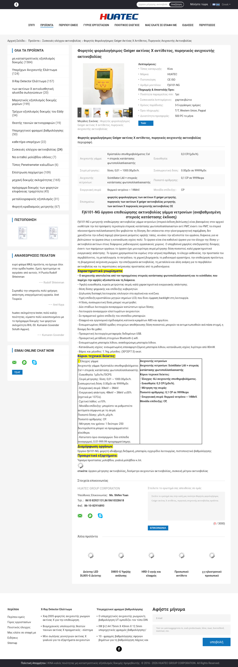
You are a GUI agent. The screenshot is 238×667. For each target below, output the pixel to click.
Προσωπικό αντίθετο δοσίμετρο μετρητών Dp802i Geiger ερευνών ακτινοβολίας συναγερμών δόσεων (181, 573)
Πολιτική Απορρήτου (33, 663)
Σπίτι (31, 25)
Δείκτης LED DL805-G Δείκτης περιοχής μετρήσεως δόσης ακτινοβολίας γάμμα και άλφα (90, 573)
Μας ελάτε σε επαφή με (161, 25)
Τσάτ (143, 123)
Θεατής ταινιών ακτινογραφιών (33, 123)
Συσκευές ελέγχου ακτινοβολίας (61, 40)
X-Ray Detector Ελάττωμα (29, 81)
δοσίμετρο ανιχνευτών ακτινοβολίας (149, 471)
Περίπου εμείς (68, 25)
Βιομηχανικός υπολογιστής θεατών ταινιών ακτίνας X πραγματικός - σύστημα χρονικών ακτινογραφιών (68, 629)
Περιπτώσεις (207, 25)
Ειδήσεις (188, 25)
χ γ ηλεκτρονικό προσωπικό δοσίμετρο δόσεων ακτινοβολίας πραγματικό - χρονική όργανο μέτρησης (211, 573)
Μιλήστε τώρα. (199, 4)
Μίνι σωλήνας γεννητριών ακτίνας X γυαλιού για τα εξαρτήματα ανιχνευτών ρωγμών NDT (66, 639)
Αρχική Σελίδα (16, 40)
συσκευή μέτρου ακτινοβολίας (190, 471)
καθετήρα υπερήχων (26, 142)
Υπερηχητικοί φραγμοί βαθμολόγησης (38, 130)
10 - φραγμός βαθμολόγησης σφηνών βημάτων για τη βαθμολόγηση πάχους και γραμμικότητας (123, 639)
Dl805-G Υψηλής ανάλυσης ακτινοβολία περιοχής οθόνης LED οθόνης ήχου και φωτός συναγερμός (121, 573)
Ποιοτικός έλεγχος (127, 25)
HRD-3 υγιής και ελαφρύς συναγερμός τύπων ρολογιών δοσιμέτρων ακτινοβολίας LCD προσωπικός (151, 573)
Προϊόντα (46, 25)
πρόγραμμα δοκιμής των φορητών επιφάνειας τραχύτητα (35, 189)
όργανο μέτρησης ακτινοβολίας (107, 471)
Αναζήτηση (176, 4)
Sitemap (12, 643)
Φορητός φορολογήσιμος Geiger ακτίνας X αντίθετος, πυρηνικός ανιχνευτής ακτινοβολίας (104, 125)
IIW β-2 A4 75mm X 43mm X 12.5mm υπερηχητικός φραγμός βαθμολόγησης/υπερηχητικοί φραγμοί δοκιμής (122, 629)
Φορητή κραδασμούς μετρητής (33, 206)
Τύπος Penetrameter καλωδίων (33, 165)
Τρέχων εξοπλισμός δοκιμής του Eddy (37, 111)
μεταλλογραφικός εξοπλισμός (32, 199)
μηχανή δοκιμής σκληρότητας (32, 180)
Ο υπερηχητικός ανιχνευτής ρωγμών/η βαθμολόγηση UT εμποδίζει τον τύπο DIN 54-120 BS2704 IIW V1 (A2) (123, 619)
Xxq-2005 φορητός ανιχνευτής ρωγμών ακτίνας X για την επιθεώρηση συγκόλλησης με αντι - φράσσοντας (66, 619)
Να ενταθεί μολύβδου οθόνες (32, 157)
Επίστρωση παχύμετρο (27, 172)
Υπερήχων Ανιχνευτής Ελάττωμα (34, 70)
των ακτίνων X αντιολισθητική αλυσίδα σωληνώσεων (33, 90)
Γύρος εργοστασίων (96, 25)
